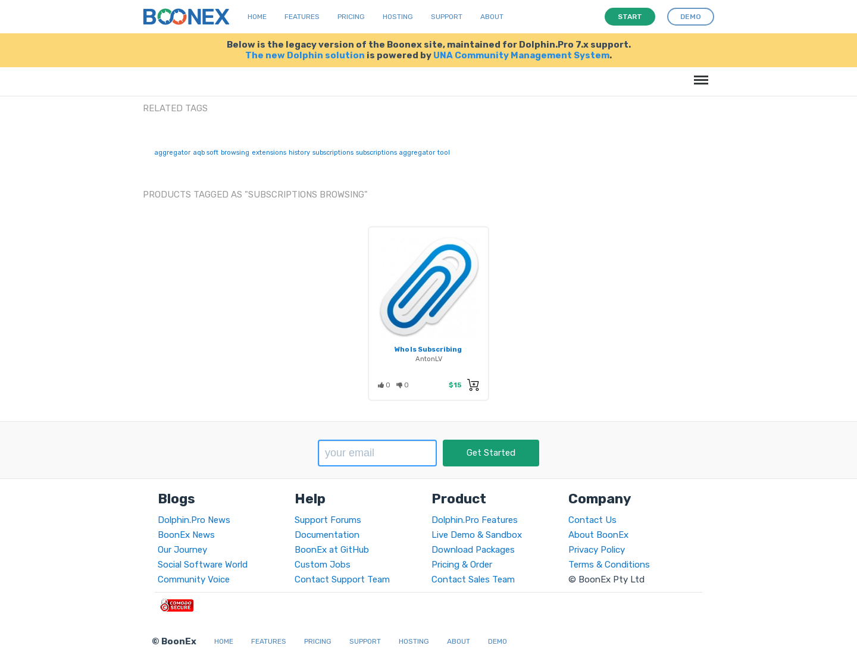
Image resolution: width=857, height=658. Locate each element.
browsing (235, 152)
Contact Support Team (342, 579)
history (299, 152)
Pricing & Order (461, 564)
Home (257, 16)
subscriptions (333, 152)
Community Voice (194, 579)
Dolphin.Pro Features (474, 520)
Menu (699, 74)
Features (302, 16)
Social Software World (203, 564)
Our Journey (182, 549)
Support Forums (328, 520)
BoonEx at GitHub (332, 549)
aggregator (172, 152)
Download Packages (473, 549)
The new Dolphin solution (305, 55)
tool (443, 152)
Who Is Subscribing (428, 349)
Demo (497, 641)
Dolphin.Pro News (194, 520)
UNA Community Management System (521, 55)
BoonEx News (186, 534)
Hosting (398, 16)
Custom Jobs (323, 564)
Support (446, 16)
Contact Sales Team (473, 579)
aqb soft (205, 152)
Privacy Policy (596, 549)
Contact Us (592, 520)
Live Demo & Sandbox (476, 534)
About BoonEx (598, 534)
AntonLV (428, 359)
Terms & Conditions (609, 564)
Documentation (327, 534)
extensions (269, 152)
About (491, 16)
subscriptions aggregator (395, 152)
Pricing (351, 16)
